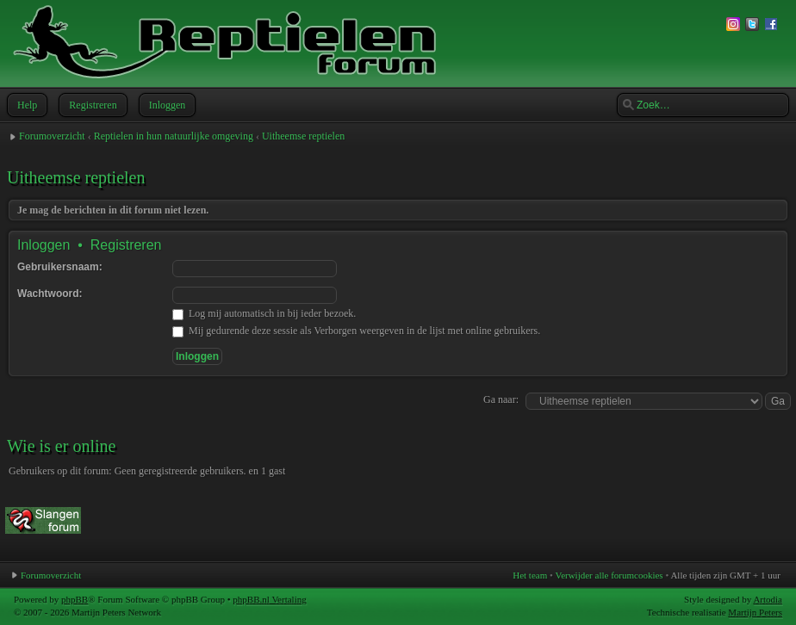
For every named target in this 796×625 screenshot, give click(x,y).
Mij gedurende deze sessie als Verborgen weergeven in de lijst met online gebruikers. (356, 331)
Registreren (90, 105)
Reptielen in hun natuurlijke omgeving (173, 136)
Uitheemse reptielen (303, 136)
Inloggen (166, 105)
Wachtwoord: (50, 294)
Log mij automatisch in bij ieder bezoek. (264, 313)
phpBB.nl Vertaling (269, 599)
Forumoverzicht (52, 136)
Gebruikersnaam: (60, 267)
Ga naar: (501, 399)
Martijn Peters (755, 612)
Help (25, 105)
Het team (530, 575)
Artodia (767, 599)
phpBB (74, 599)
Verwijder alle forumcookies (608, 575)
